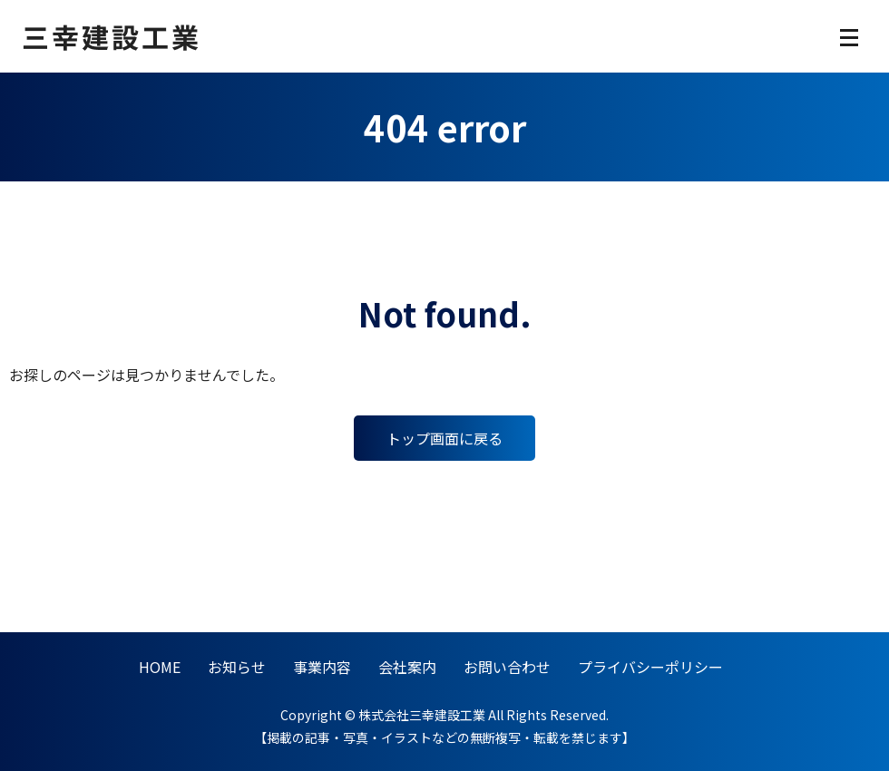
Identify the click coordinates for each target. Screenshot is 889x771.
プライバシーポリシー (650, 667)
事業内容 (322, 667)
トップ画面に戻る (444, 438)
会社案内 (407, 667)
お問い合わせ (507, 667)
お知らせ (237, 667)
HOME (160, 667)
